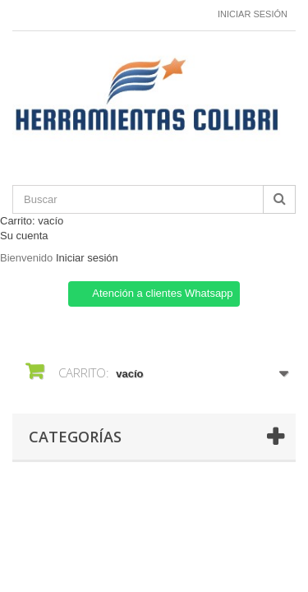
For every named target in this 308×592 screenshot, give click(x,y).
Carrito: (31, 221)
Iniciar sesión (252, 14)
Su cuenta (24, 235)
